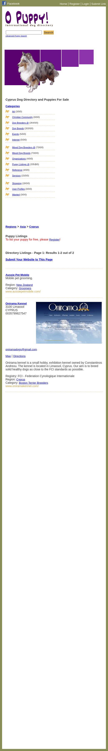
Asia (23, 226)
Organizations (19, 158)
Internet (16, 139)
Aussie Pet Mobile (17, 274)
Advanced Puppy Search (16, 36)
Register (75, 3)
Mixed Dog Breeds (21, 153)
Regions (10, 226)
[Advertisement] (26, 207)
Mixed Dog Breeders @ (23, 147)
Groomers (25, 288)
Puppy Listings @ (20, 164)
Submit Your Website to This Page (28, 259)
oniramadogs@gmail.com (21, 349)
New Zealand (24, 284)
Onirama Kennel (16, 303)
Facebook (13, 3)
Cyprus (34, 226)
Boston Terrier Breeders (33, 382)
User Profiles (18, 189)
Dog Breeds (18, 128)
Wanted (16, 194)
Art (13, 111)
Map (8, 356)
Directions (19, 356)
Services (16, 175)
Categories (12, 106)
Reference (17, 170)
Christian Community (22, 117)
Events (15, 134)
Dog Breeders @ (20, 123)
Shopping (16, 183)
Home (63, 3)
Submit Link (98, 3)
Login (85, 3)
